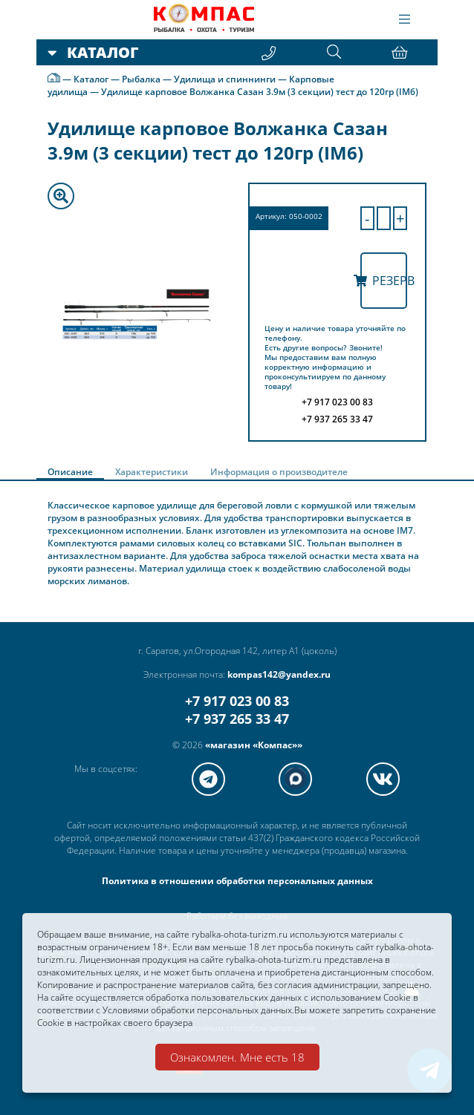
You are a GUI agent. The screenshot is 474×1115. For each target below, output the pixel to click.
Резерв (384, 280)
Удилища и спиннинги (225, 79)
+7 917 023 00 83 (237, 701)
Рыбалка (141, 79)
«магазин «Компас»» (253, 745)
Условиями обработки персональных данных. (198, 1010)
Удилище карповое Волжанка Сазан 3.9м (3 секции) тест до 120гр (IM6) (259, 91)
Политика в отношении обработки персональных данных (237, 880)
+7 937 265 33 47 (237, 718)
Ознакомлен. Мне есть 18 (237, 1057)
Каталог (91, 79)
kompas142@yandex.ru (279, 674)
